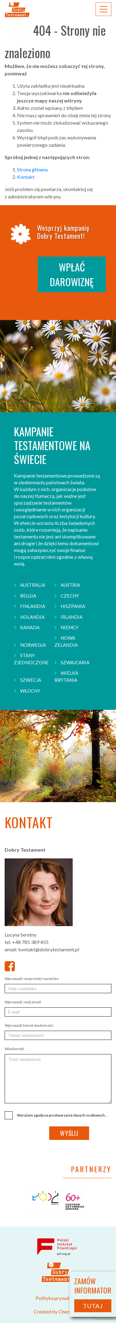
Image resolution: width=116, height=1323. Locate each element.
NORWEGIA (33, 645)
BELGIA (28, 595)
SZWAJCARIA (75, 662)
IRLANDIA (72, 617)
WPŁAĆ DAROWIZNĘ (72, 274)
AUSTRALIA (32, 585)
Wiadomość (14, 1048)
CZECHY (70, 595)
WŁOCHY (30, 690)
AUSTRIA (70, 585)
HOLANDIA (32, 617)
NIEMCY (70, 627)
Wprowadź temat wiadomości (29, 1025)
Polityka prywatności (58, 1298)
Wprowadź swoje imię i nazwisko (31, 978)
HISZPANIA (73, 606)
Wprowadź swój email (23, 1002)
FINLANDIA (32, 606)
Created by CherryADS (58, 1311)
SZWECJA (30, 680)
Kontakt (26, 177)
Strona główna (32, 169)
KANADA (30, 627)
